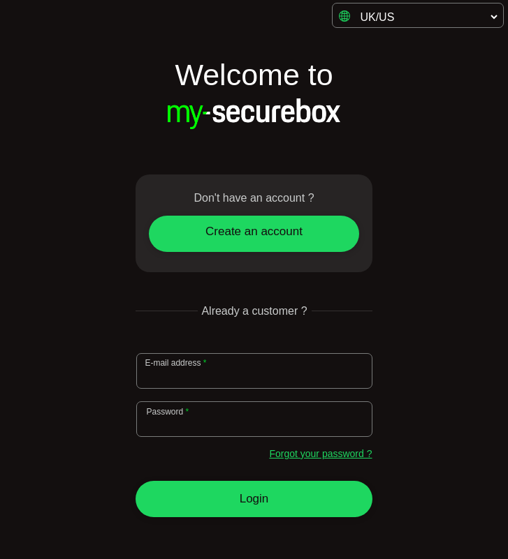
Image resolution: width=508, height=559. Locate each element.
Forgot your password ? (320, 453)
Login (254, 498)
